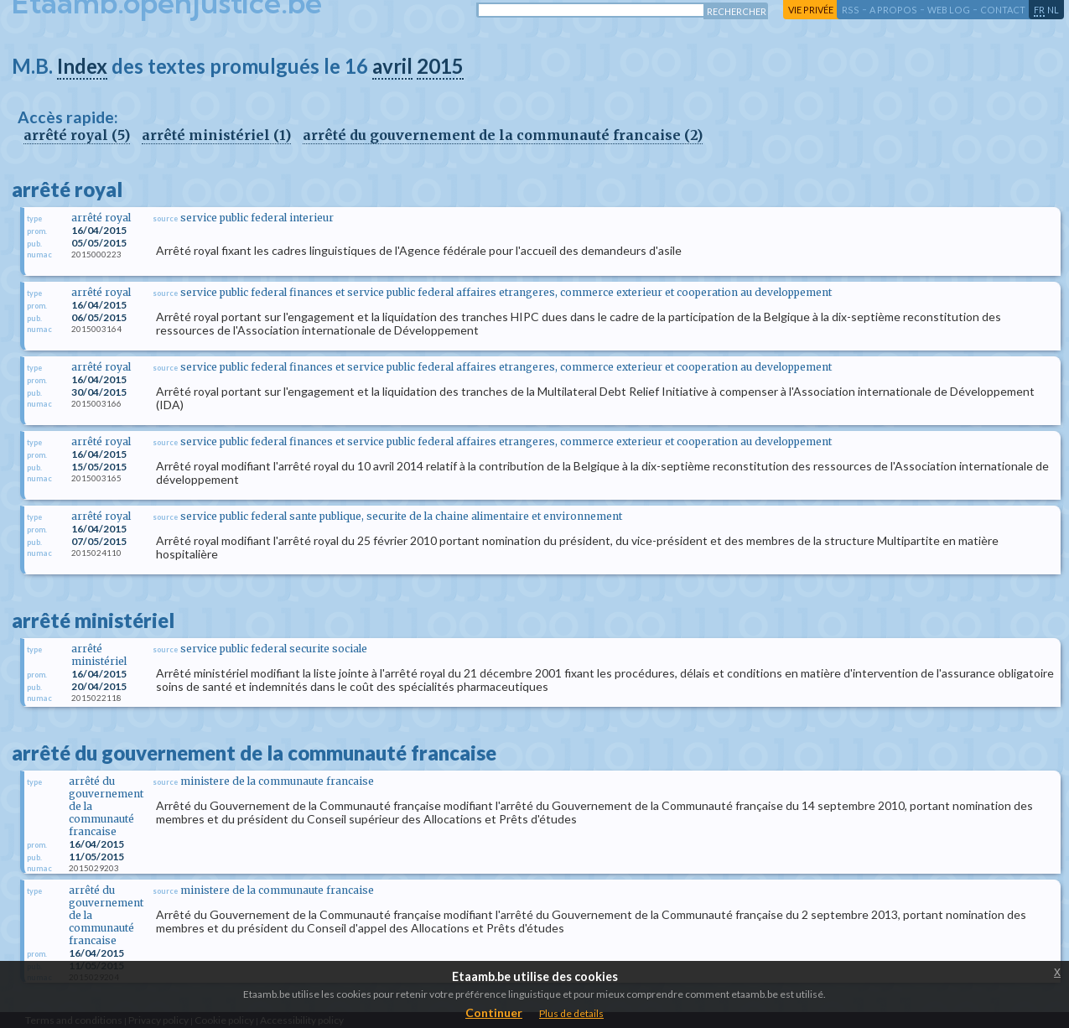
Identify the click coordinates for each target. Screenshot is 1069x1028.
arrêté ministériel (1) (216, 135)
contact (1002, 9)
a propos (893, 9)
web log (948, 9)
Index (82, 66)
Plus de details (571, 1013)
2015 (440, 66)
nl (1053, 9)
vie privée (810, 9)
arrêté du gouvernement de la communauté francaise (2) (503, 135)
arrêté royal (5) (76, 135)
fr (1039, 9)
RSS (850, 9)
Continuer (493, 1012)
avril (392, 66)
